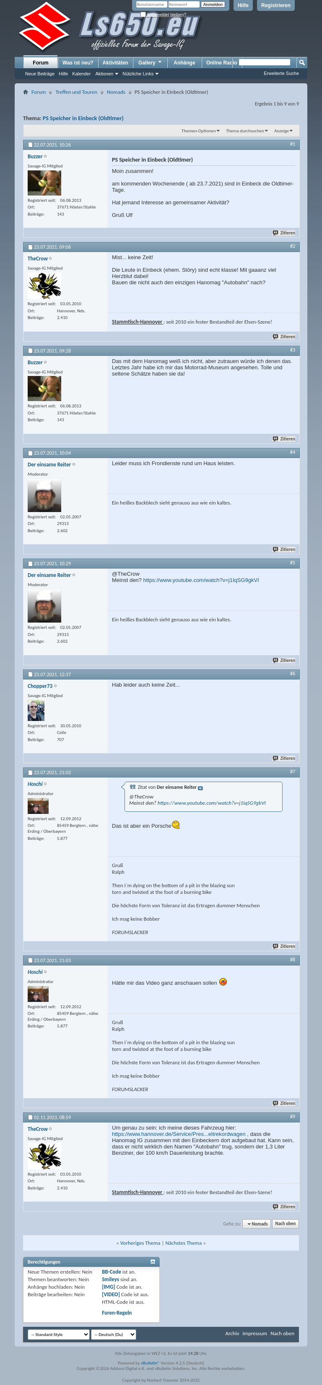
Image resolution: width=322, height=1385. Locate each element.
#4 (292, 452)
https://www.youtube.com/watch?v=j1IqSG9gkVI (201, 580)
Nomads (116, 92)
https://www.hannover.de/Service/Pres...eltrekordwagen (179, 1134)
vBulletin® (150, 1363)
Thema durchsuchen (245, 131)
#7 (292, 772)
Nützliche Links (137, 73)
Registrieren (276, 5)
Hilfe (243, 5)
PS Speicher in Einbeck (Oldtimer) (83, 118)
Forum (40, 63)
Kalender (81, 73)
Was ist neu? (77, 63)
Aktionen (104, 73)
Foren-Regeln (117, 1313)
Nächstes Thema (183, 1243)
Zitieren (284, 233)
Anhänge (184, 63)
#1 (292, 144)
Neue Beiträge (40, 73)
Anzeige (281, 131)
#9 (292, 1117)
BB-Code (111, 1272)
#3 (292, 350)
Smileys (110, 1279)
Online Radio (221, 63)
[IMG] (108, 1287)
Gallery (150, 62)
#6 (292, 674)
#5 (292, 563)
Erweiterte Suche (281, 73)
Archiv (232, 1333)
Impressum (254, 1333)
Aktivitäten (115, 63)
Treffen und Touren (76, 92)
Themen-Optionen (199, 131)
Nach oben (285, 1224)
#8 (292, 960)
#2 (292, 246)
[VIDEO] (111, 1294)
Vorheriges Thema (140, 1243)
